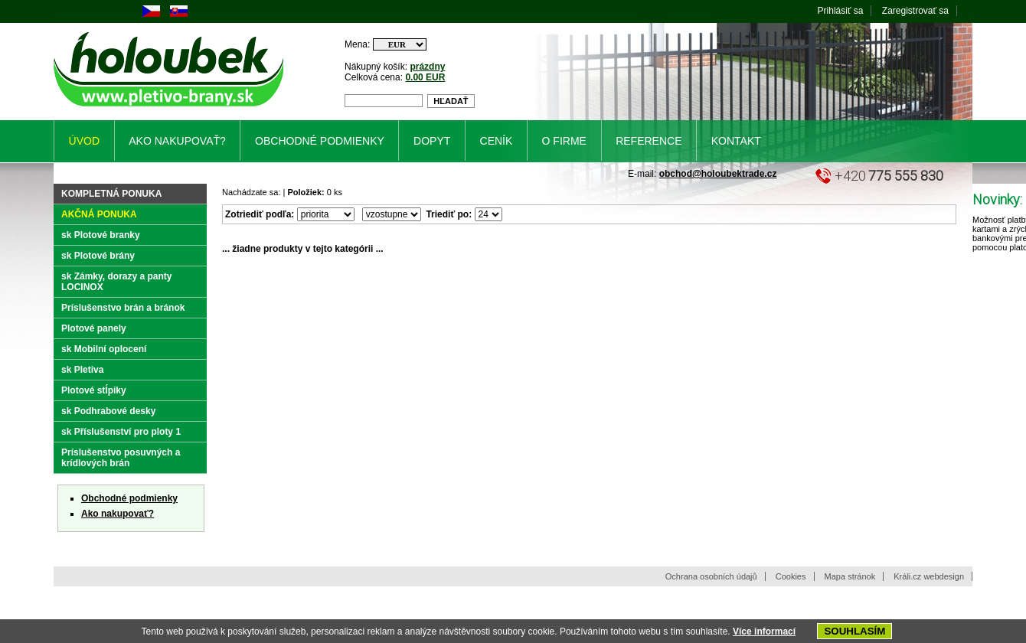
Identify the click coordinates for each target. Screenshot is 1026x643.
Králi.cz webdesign (929, 576)
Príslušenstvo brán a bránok (123, 307)
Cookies (791, 576)
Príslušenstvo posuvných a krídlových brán (120, 457)
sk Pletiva (82, 369)
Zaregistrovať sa (915, 10)
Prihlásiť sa (841, 10)
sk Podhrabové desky (108, 411)
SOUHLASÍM (854, 631)
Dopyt (431, 141)
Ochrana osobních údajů (711, 576)
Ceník (496, 141)
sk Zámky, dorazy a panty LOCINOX (116, 281)
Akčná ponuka (99, 214)
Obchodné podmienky (129, 498)
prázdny (427, 66)
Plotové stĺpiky (93, 390)
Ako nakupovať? (117, 513)
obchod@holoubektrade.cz (718, 173)
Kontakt (736, 141)
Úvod (84, 141)
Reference (648, 141)
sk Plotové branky (100, 235)
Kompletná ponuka (111, 193)
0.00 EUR (425, 77)
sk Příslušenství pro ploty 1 (121, 431)
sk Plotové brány (98, 255)
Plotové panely (93, 328)
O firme (564, 141)
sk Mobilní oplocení (103, 349)
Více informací (764, 631)
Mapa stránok (850, 576)
